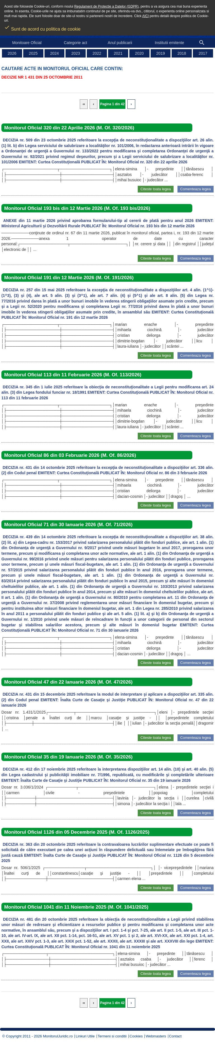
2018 (181, 53)
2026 (12, 53)
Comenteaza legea (195, 189)
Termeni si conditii (112, 1036)
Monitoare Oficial (26, 42)
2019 (160, 53)
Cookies (136, 1036)
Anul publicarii (120, 42)
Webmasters (156, 1036)
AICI (145, 16)
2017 (203, 53)
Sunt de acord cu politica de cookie (42, 27)
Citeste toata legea (156, 189)
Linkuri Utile (85, 1036)
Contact (175, 1036)
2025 (33, 53)
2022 (97, 53)
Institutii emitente (169, 42)
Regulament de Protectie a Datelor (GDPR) (106, 6)
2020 (139, 53)
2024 (54, 53)
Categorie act (75, 42)
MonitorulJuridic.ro (58, 1036)
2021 (118, 53)
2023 (75, 53)
